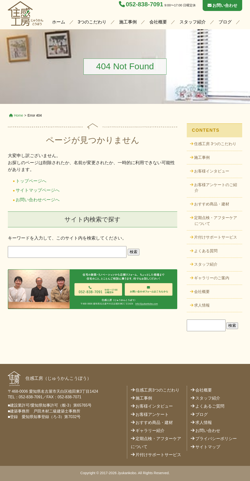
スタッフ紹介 (192, 22)
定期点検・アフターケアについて (215, 221)
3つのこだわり (92, 22)
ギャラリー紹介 (150, 430)
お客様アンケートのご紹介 (215, 188)
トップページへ (31, 181)
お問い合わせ (222, 5)
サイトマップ (207, 447)
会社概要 (158, 22)
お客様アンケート (152, 414)
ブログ (225, 22)
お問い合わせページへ (38, 199)
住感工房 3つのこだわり (215, 144)
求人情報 (202, 305)
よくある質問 (206, 251)
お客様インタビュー (211, 171)
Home (16, 115)
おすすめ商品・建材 (211, 204)
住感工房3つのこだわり (157, 390)
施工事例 (128, 22)
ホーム (58, 22)
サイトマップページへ (38, 190)
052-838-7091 (141, 4)
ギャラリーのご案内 (211, 278)
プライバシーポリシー (216, 438)
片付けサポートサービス (215, 237)
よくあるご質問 (209, 406)
